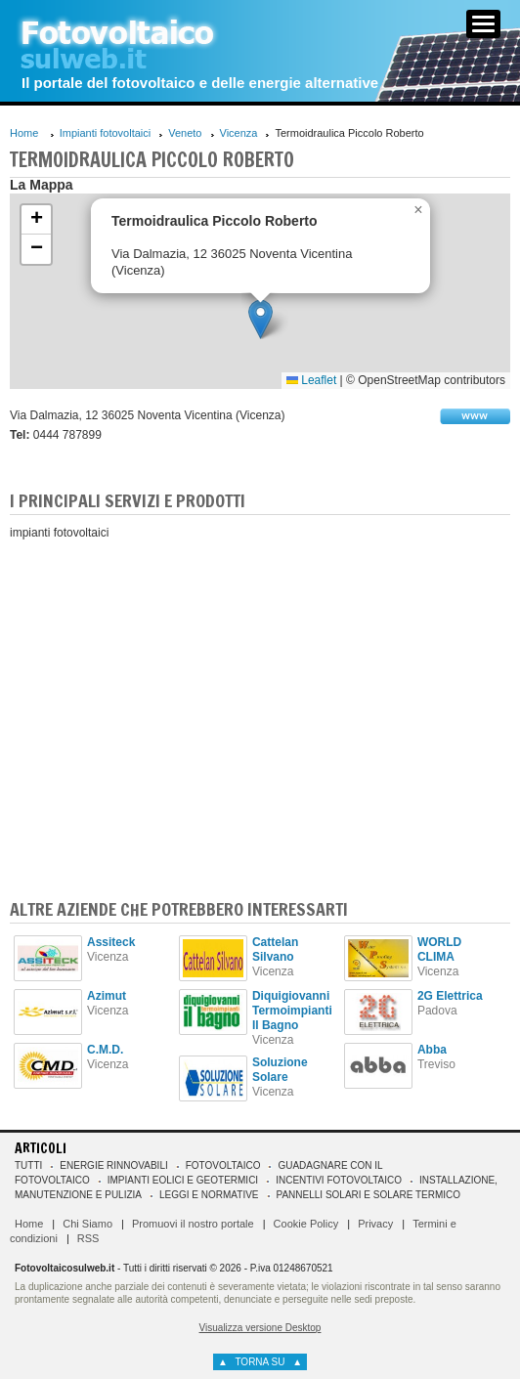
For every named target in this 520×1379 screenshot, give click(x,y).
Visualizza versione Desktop (260, 1327)
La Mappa (41, 185)
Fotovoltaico (223, 1165)
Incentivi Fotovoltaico (339, 1180)
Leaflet (311, 380)
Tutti (28, 1165)
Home (24, 133)
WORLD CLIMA (439, 949)
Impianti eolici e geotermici (183, 1180)
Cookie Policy (306, 1223)
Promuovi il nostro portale (193, 1223)
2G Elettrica (450, 996)
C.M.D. (105, 1049)
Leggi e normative (209, 1194)
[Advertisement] (260, 706)
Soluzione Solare (280, 1070)
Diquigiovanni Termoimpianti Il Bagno (292, 1010)
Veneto (184, 133)
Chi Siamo (87, 1223)
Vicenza (239, 133)
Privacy (375, 1223)
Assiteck (111, 942)
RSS (88, 1238)
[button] (260, 319)
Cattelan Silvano (275, 949)
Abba (432, 1049)
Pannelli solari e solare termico (369, 1194)
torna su (260, 1362)
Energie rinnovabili (113, 1165)
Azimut (106, 996)
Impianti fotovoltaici (106, 133)
